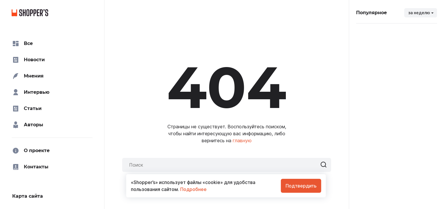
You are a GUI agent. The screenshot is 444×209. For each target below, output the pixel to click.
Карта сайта (27, 196)
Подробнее (193, 189)
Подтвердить (301, 186)
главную (242, 140)
